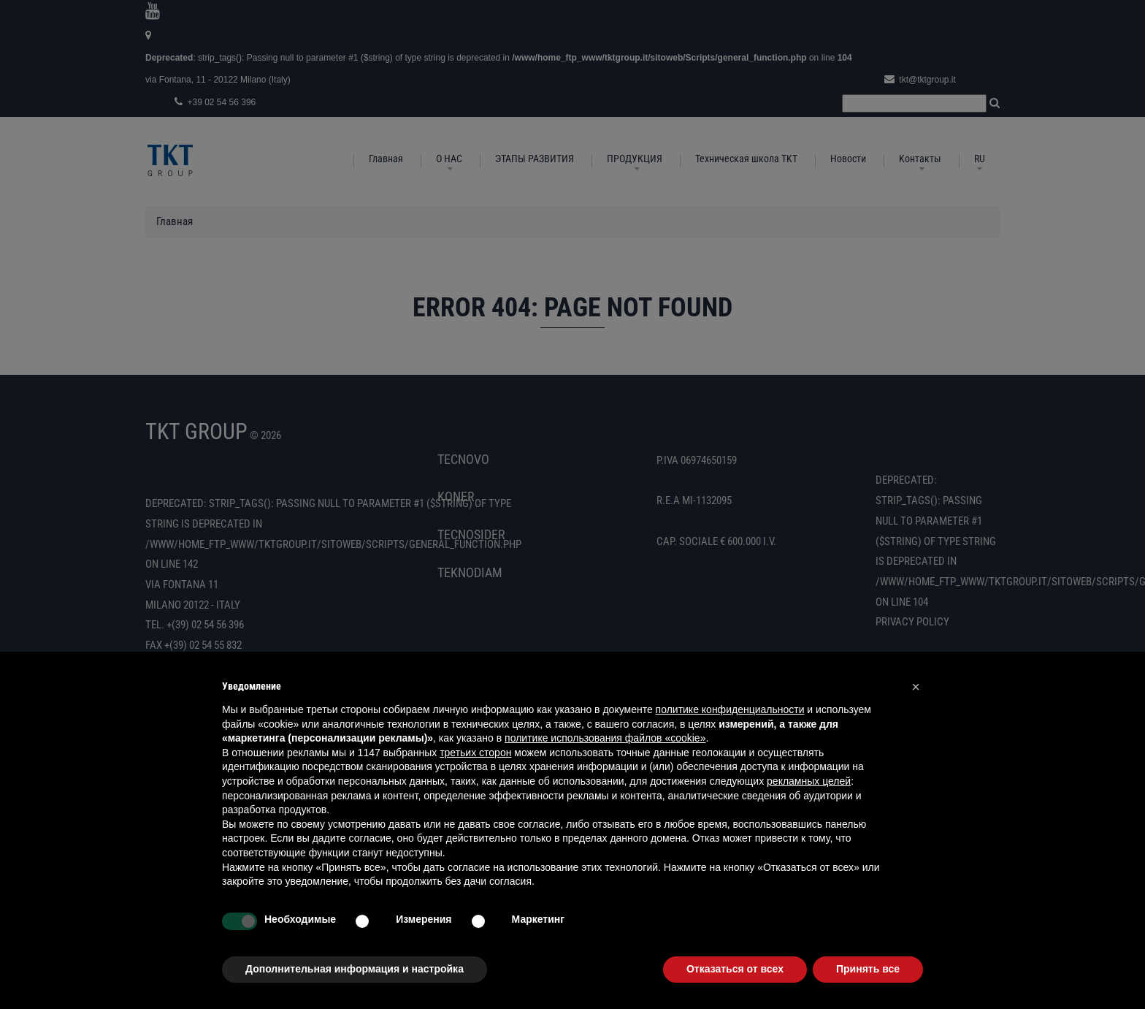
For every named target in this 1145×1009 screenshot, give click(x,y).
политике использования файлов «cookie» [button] (605, 738)
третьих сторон (475, 752)
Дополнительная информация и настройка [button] (354, 969)
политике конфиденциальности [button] (730, 709)
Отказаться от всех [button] (735, 969)
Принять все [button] (868, 969)
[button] (915, 686)
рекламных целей (809, 781)
